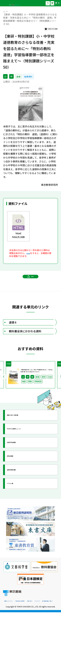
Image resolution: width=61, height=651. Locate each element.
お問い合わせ (9, 639)
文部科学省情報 (20, 473)
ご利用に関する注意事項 (34, 636)
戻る (30, 286)
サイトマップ (23, 639)
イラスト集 (17, 514)
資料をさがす (32, 3)
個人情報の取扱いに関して (42, 639)
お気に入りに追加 (44, 30)
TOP (5, 11)
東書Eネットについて (13, 636)
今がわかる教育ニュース (26, 459)
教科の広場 (42, 3)
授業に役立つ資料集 (23, 446)
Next (57, 403)
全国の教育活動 (20, 500)
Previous (4, 403)
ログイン (50, 3)
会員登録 (30, 256)
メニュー (57, 3)
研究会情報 (17, 487)
